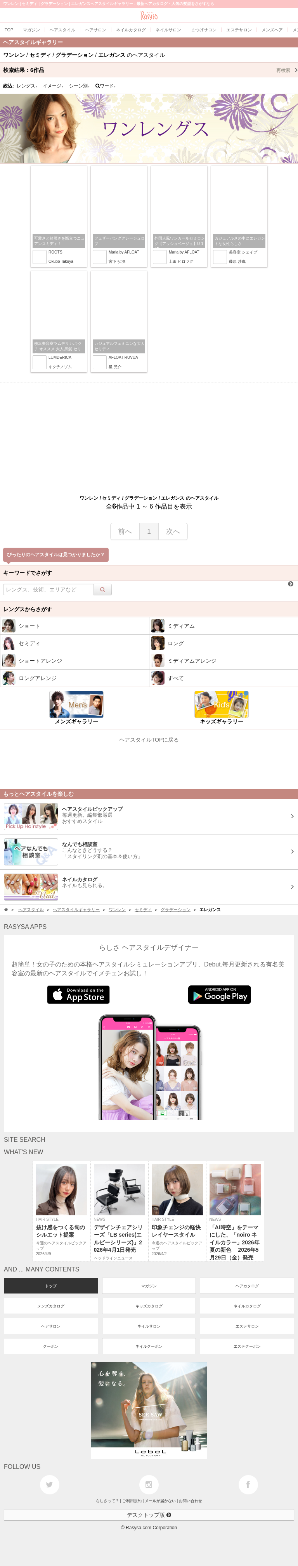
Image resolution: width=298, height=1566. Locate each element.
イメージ (53, 86)
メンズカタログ (50, 1306)
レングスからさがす (27, 609)
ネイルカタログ (247, 1306)
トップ (51, 1286)
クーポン (51, 1346)
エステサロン (247, 1326)
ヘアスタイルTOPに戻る (149, 740)
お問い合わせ (190, 1501)
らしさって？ (107, 1501)
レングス (27, 86)
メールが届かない (160, 1501)
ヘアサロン (51, 1326)
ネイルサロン (149, 1326)
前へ (125, 531)
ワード (105, 86)
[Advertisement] (149, 436)
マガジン (149, 1286)
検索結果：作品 (150, 70)
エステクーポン (247, 1346)
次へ (173, 531)
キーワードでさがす (27, 573)
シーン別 (79, 86)
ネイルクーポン (149, 1346)
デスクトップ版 (149, 1515)
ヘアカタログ (247, 1286)
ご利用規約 (132, 1501)
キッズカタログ (149, 1306)
